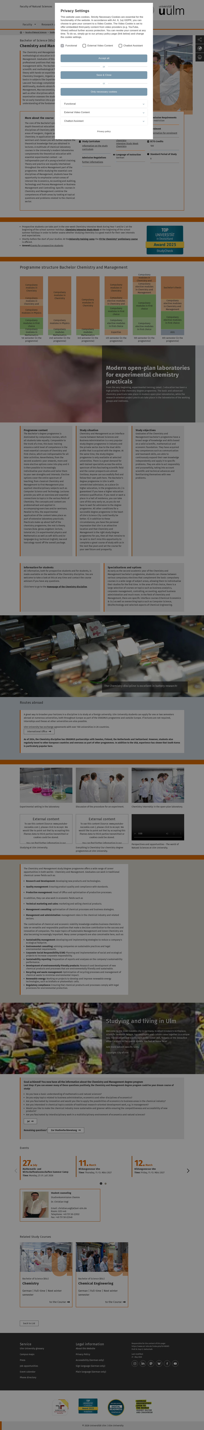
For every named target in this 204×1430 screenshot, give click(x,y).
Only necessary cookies (102, 95)
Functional (72, 45)
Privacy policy (102, 135)
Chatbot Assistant (76, 52)
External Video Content (101, 45)
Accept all (102, 61)
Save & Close (102, 78)
